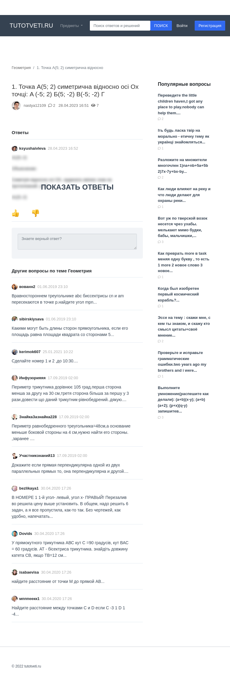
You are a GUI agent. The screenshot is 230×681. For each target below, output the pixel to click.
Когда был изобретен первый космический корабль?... (178, 294)
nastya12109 (35, 105)
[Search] (120, 26)
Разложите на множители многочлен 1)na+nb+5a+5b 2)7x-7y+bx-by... (183, 166)
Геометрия (21, 67)
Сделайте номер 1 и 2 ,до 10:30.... (45, 360)
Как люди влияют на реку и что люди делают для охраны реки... (184, 195)
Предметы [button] (70, 25)
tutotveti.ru (31, 25)
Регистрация (210, 25)
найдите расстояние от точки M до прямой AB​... (58, 581)
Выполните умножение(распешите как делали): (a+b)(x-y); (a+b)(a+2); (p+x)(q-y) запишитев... (183, 399)
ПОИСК (161, 25)
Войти (182, 25)
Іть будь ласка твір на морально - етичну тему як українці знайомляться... (183, 136)
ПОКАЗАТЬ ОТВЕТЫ (77, 187)
